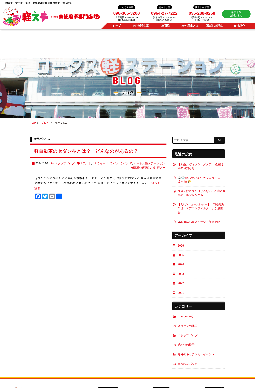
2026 (181, 245)
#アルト (86, 163)
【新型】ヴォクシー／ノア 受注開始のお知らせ (200, 166)
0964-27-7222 (164, 13)
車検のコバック (187, 363)
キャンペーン (186, 316)
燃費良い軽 (148, 167)
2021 (181, 292)
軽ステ (161, 167)
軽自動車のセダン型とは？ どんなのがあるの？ (90, 151)
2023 (181, 273)
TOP (33, 122)
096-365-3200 (126, 13)
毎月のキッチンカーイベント (196, 354)
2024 (181, 264)
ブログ (45, 122)
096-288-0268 (202, 13)
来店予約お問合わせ (236, 14)
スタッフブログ (64, 163)
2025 (181, 254)
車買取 (165, 25)
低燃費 (135, 167)
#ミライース (100, 163)
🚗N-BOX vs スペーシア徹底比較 (199, 221)
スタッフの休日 (187, 325)
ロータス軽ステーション (149, 163)
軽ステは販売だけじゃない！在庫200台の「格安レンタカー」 (201, 192)
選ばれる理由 (214, 25)
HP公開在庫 (141, 25)
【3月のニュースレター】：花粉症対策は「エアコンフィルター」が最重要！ (201, 208)
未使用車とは (190, 25)
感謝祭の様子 (186, 344)
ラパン (114, 163)
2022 (181, 283)
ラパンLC (126, 163)
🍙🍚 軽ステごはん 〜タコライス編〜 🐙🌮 (199, 179)
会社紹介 (239, 25)
